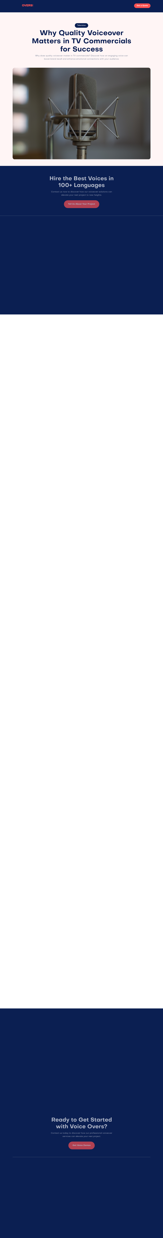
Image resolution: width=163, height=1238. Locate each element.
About (91, 6)
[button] (65, 6)
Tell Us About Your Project (81, 205)
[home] (23, 5)
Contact (102, 6)
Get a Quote (142, 6)
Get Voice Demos (82, 1146)
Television (81, 25)
